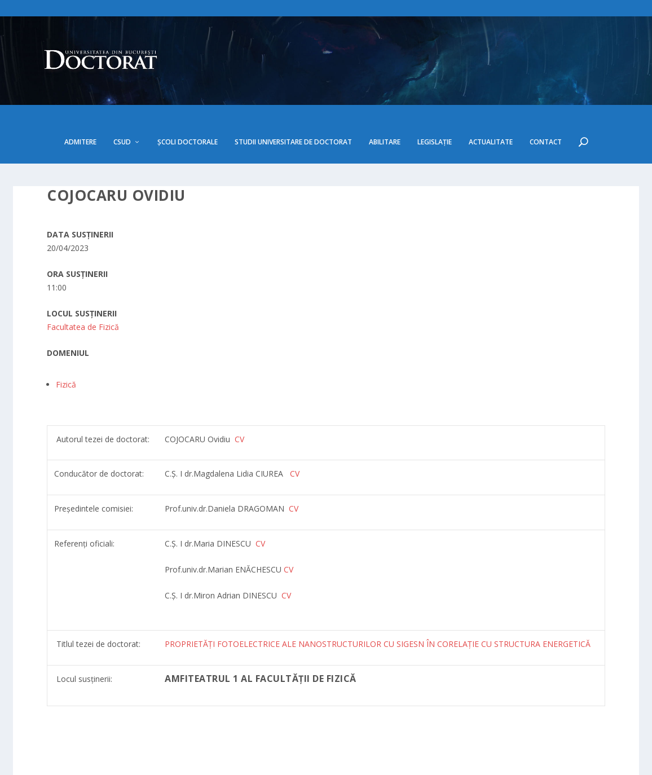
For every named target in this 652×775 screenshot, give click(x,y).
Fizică (66, 352)
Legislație (434, 110)
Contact (546, 110)
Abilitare (384, 110)
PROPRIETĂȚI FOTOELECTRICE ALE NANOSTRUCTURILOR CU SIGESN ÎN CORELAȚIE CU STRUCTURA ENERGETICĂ (378, 611)
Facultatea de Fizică (83, 294)
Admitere (80, 110)
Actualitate (491, 110)
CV (294, 441)
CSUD (122, 110)
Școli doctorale (187, 110)
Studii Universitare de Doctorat (293, 110)
